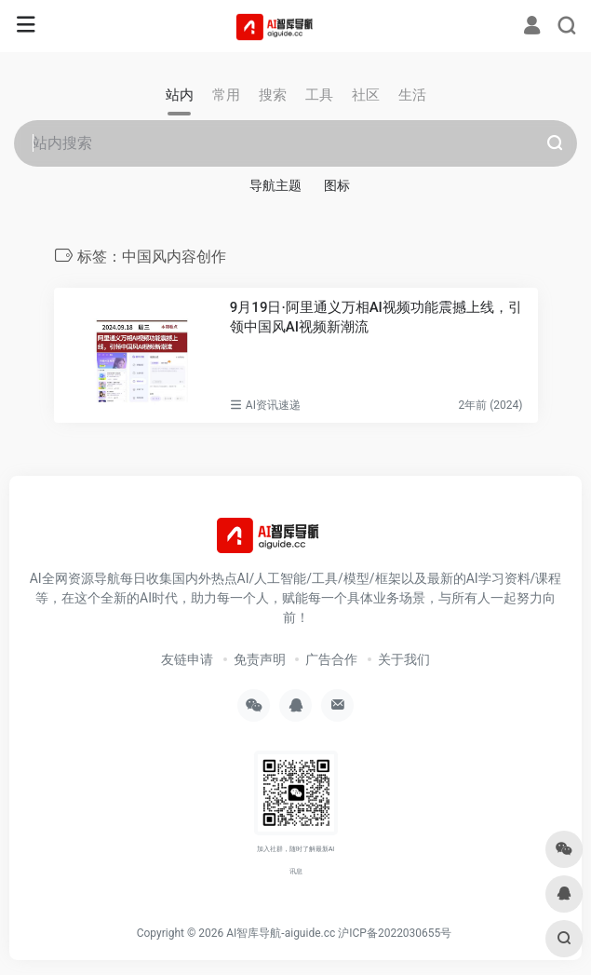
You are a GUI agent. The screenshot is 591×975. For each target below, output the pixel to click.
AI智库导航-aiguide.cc (280, 933)
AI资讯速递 (273, 405)
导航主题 (275, 185)
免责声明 (260, 659)
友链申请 (187, 659)
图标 (337, 185)
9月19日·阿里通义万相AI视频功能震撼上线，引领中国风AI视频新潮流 (376, 317)
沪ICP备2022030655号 (394, 933)
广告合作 (331, 659)
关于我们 (404, 659)
